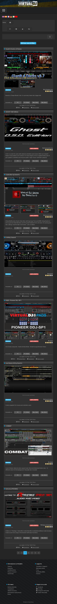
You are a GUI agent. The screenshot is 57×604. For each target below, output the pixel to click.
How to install (35, 107)
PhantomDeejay (48, 148)
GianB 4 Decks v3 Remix (14, 49)
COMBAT (8, 426)
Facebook (39, 587)
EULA (9, 594)
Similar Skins (22, 359)
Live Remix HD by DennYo (14, 363)
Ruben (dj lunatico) (47, 525)
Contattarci (11, 589)
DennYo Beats (49, 215)
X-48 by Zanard (11, 237)
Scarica (10, 566)
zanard (51, 273)
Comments (26, 107)
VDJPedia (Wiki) (40, 572)
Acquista (10, 568)
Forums (38, 573)
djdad (51, 340)
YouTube (39, 589)
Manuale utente (40, 568)
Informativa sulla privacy (14, 592)
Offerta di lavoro (12, 590)
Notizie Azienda (12, 587)
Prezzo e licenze (12, 572)
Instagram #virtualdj (42, 590)
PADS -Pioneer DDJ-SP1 (13, 300)
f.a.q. (37, 570)
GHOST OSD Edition (12, 112)
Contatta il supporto (41, 566)
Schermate (11, 573)
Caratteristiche (12, 570)
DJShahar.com (49, 89)
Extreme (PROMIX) (12, 489)
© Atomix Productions (28, 602)
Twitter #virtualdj (41, 592)
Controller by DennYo (13, 174)
